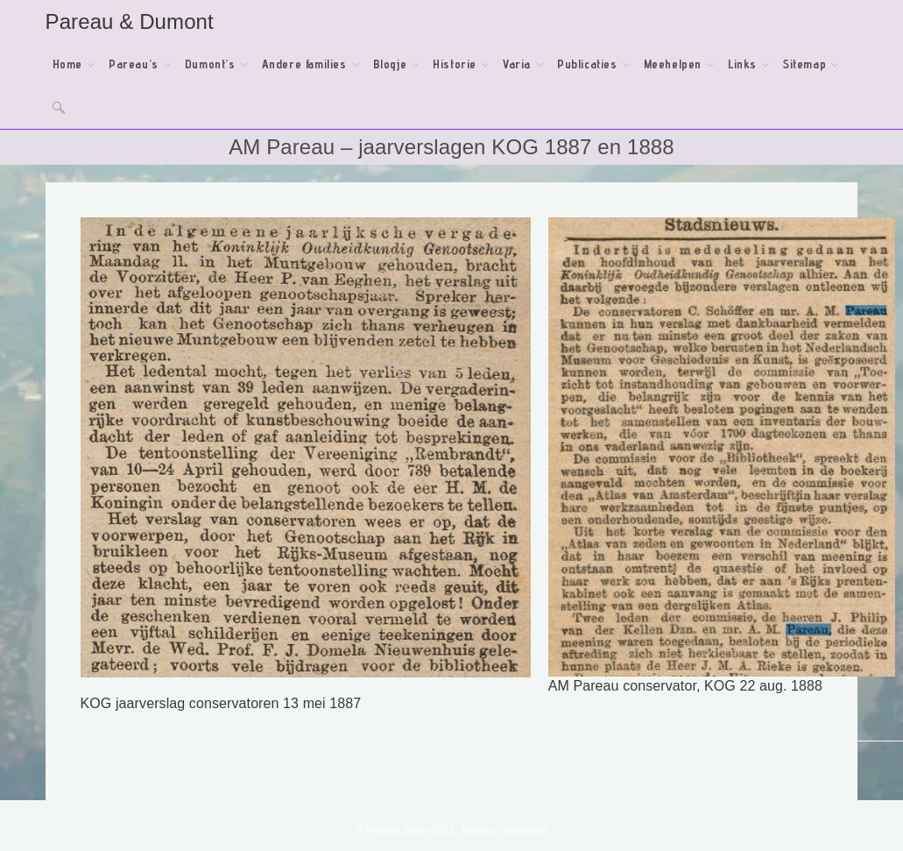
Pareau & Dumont (130, 21)
